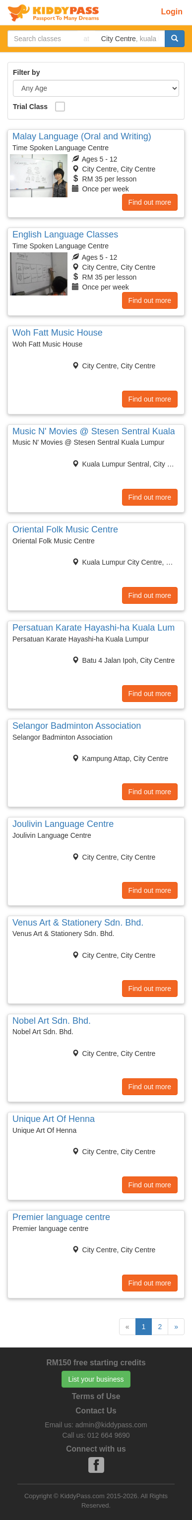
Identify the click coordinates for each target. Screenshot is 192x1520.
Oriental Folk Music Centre (65, 529)
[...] (42, 38)
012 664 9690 (108, 1435)
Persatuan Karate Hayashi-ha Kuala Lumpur (100, 628)
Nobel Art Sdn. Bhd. (51, 1021)
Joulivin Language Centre (63, 824)
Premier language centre (61, 1217)
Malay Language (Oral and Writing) (81, 136)
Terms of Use (96, 1396)
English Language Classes (65, 234)
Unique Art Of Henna (53, 1119)
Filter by (26, 72)
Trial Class (30, 107)
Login (172, 11)
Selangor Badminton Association (76, 726)
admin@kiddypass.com (111, 1425)
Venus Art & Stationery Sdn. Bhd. (77, 923)
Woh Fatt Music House (57, 333)
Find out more (149, 202)
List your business (96, 1379)
